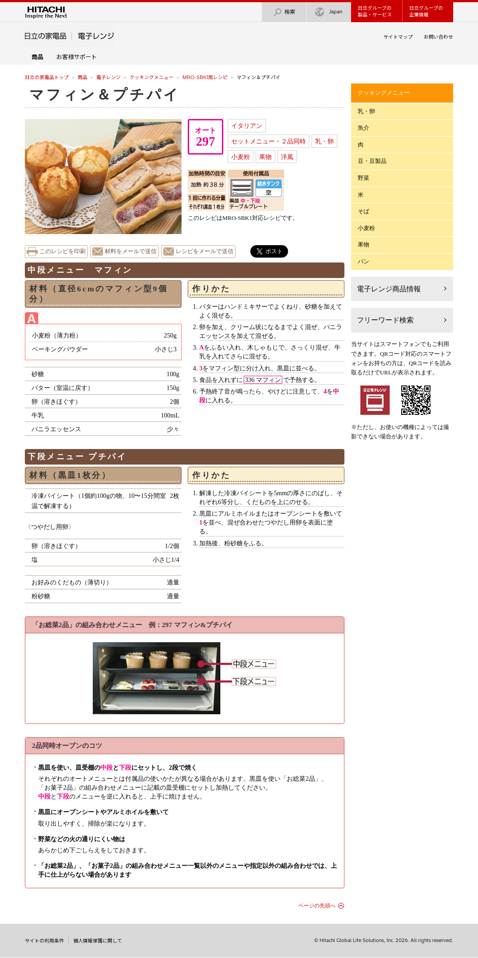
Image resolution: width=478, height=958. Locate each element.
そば (363, 211)
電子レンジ (108, 77)
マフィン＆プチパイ (104, 95)
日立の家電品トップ (47, 77)
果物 (265, 156)
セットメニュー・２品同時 (268, 141)
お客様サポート (76, 56)
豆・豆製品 (372, 161)
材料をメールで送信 (131, 251)
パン (363, 261)
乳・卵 (324, 141)
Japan (329, 12)
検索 (284, 12)
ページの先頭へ (317, 905)
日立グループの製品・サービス (375, 11)
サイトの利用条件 (44, 941)
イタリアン (246, 125)
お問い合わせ (438, 37)
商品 (82, 77)
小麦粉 (240, 156)
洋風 (287, 156)
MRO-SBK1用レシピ (205, 77)
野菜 (363, 178)
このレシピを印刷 (63, 251)
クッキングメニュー (152, 77)
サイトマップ (398, 37)
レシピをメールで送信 (204, 251)
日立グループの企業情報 (426, 11)
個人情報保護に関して (97, 941)
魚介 (363, 127)
